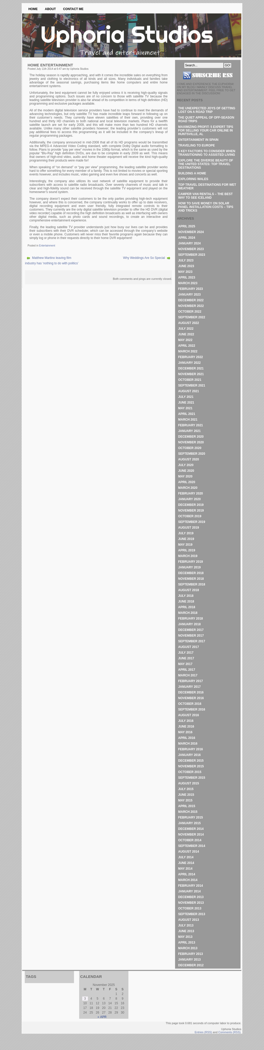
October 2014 (189, 840)
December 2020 (191, 436)
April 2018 (186, 607)
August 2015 (188, 783)
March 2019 (187, 556)
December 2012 (191, 965)
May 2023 (185, 272)
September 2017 (191, 641)
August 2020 (188, 459)
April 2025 (186, 226)
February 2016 (190, 749)
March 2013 (187, 948)
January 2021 (189, 431)
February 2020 (190, 493)
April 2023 (186, 277)
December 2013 (191, 897)
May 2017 (185, 664)
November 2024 (191, 232)
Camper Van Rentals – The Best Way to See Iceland (205, 195)
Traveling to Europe (196, 145)
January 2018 (189, 624)
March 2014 (187, 880)
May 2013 (185, 937)
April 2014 (186, 874)
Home (33, 9)
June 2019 (186, 539)
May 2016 (185, 732)
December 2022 (191, 300)
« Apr (101, 1017)
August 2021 (188, 391)
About (50, 9)
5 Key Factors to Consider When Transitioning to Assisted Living (206, 153)
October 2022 (189, 311)
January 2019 (189, 567)
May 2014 (185, 868)
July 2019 (185, 533)
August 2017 (188, 647)
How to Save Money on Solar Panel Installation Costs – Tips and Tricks (205, 207)
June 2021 (186, 402)
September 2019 (191, 522)
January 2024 (189, 243)
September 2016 (191, 709)
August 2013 (188, 920)
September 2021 (191, 385)
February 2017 (190, 681)
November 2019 (191, 510)
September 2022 (191, 317)
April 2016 (186, 738)
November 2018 (191, 579)
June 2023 (186, 266)
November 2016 (191, 698)
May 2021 (185, 408)
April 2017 (186, 669)
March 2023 (187, 283)
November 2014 (191, 834)
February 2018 (190, 618)
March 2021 (187, 419)
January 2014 (189, 891)
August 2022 (188, 323)
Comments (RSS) (229, 1032)
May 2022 (185, 340)
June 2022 (186, 334)
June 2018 (186, 601)
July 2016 (185, 721)
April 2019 (186, 550)
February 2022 (190, 357)
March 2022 (187, 351)
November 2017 (191, 635)
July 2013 (185, 925)
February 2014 (190, 885)
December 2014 (191, 829)
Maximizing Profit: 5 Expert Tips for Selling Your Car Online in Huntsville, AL (205, 130)
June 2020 (186, 471)
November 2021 (191, 374)
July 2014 (185, 857)
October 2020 (189, 448)
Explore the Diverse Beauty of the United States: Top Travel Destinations (205, 164)
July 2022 (185, 328)
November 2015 (191, 766)
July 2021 (185, 397)
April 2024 (186, 238)
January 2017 (189, 687)
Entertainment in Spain (198, 140)
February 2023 (190, 289)
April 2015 (186, 806)
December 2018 (191, 573)
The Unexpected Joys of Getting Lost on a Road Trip (206, 110)
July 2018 (185, 596)
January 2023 (189, 294)
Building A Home (192, 173)
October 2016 (189, 704)
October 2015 (189, 772)
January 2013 (189, 959)
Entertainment (47, 245)
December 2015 (191, 760)
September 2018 (191, 584)
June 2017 (186, 658)
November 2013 (191, 903)
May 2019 (185, 544)
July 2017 (185, 652)
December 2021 (191, 368)
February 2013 (190, 954)
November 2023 (191, 249)
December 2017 (191, 630)
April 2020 (186, 482)
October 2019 (189, 516)
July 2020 (185, 465)
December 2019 (191, 505)
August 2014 (188, 851)
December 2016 (191, 692)
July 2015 (185, 789)
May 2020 (185, 476)
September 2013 (191, 914)
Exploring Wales (193, 179)
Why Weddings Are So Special (144, 258)
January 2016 (189, 755)
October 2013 (189, 908)
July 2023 (185, 260)
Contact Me (73, 9)
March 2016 (187, 743)
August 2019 (188, 527)
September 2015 (191, 777)
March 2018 (187, 613)
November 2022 (191, 306)
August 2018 (188, 590)
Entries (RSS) (203, 1032)
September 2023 (191, 255)
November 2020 (191, 442)
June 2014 (186, 863)
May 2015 (185, 800)
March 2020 (187, 488)
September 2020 (191, 453)
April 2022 (186, 346)
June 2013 (186, 931)
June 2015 (186, 795)
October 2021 (189, 380)
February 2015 (190, 817)
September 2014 (191, 846)
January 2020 (189, 499)
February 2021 (190, 425)
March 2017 (187, 675)
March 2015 (187, 812)
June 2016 (186, 726)
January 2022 (189, 363)
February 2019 (190, 561)
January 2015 (189, 823)
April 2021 (186, 414)
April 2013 (186, 942)
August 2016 (188, 715)
